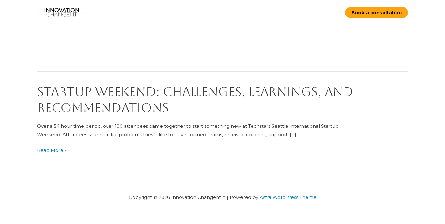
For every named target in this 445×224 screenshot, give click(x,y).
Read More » (52, 150)
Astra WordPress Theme (288, 197)
